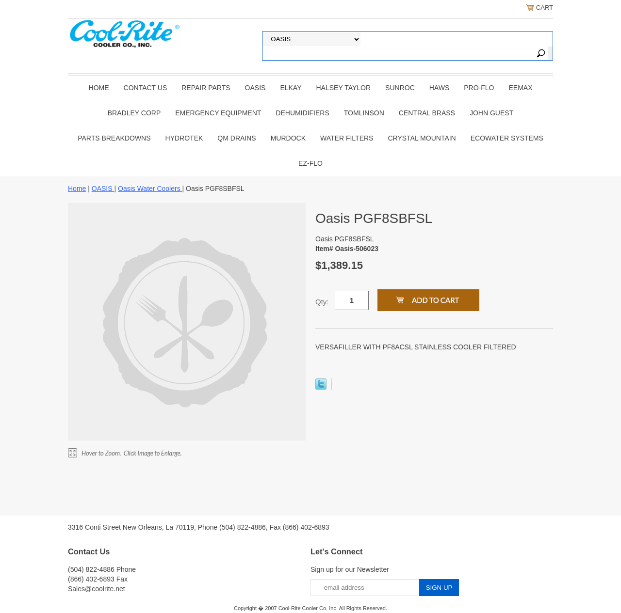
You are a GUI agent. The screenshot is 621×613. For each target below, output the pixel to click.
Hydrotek (184, 138)
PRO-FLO (479, 88)
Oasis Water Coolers (150, 188)
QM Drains (236, 138)
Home (99, 88)
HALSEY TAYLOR (343, 88)
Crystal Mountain (422, 138)
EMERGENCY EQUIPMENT (218, 113)
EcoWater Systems (507, 138)
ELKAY (290, 88)
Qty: (322, 302)
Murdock (288, 138)
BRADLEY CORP (134, 113)
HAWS (439, 88)
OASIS (255, 88)
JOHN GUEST (491, 113)
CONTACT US (145, 88)
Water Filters (346, 138)
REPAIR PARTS (205, 88)
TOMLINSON (364, 113)
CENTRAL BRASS (427, 113)
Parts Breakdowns (114, 138)
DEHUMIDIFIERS (302, 113)
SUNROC (400, 88)
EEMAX (520, 88)
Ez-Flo (310, 163)
